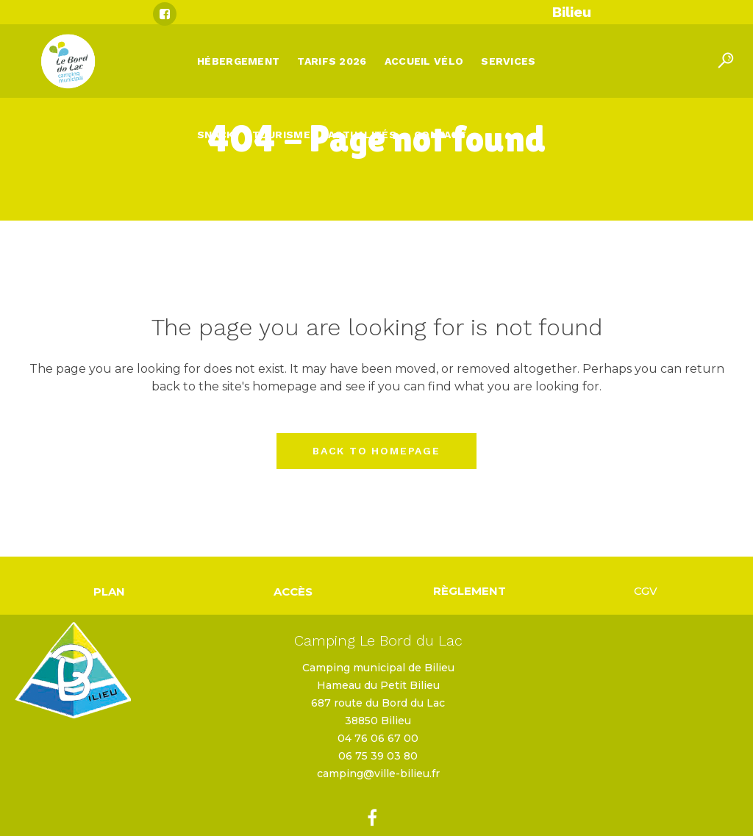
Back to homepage (376, 451)
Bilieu (571, 12)
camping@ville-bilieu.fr (378, 773)
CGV (645, 591)
